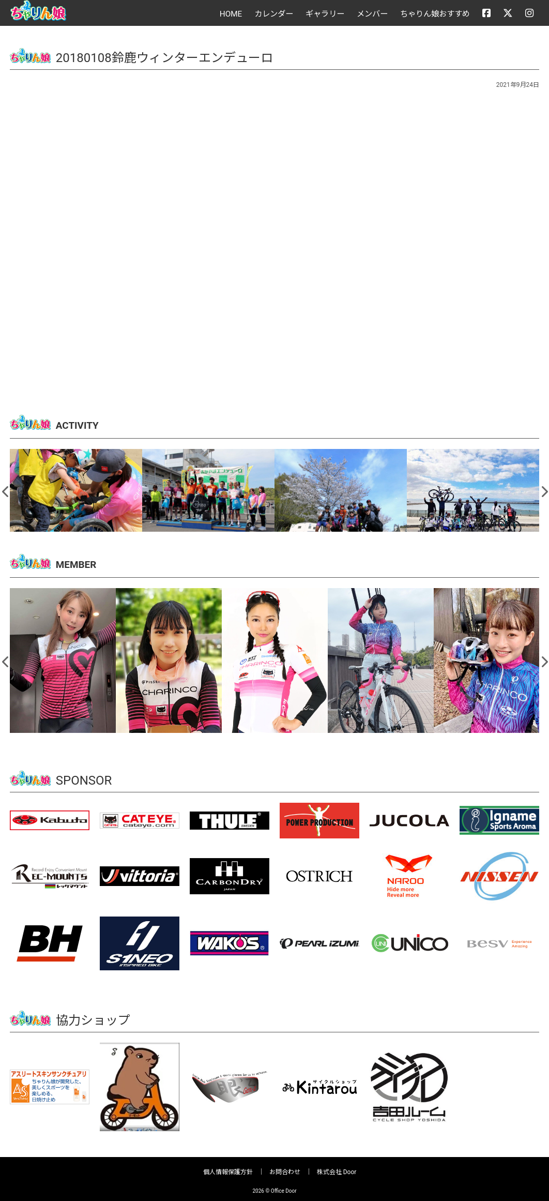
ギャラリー (325, 14)
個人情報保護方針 (228, 1168)
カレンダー (273, 14)
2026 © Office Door (274, 1187)
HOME (231, 14)
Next (544, 488)
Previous (6, 488)
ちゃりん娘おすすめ (435, 14)
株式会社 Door (337, 1168)
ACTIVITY (82, 424)
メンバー (372, 14)
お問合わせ (284, 1168)
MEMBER (81, 561)
